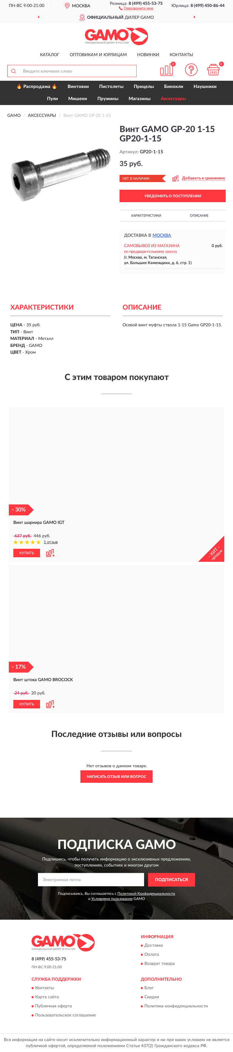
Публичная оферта (53, 1006)
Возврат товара (159, 964)
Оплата (151, 955)
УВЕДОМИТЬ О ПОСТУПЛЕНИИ (172, 196)
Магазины (139, 99)
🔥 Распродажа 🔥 (36, 86)
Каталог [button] (49, 55)
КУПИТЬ (26, 553)
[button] (136, 8)
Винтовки (78, 86)
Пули (52, 99)
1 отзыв (51, 542)
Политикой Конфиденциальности (146, 893)
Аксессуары (173, 99)
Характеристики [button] (146, 215)
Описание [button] (199, 215)
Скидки (151, 997)
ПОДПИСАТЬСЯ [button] (171, 880)
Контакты (181, 55)
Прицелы (144, 86)
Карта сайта (47, 997)
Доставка (153, 946)
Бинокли (173, 86)
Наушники (205, 86)
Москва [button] (162, 235)
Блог (149, 988)
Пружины (107, 99)
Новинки (148, 55)
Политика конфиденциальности (176, 1006)
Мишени (77, 99)
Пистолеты (111, 86)
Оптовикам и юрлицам (98, 55)
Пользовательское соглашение (65, 1015)
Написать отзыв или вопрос (116, 777)
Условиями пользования (112, 899)
